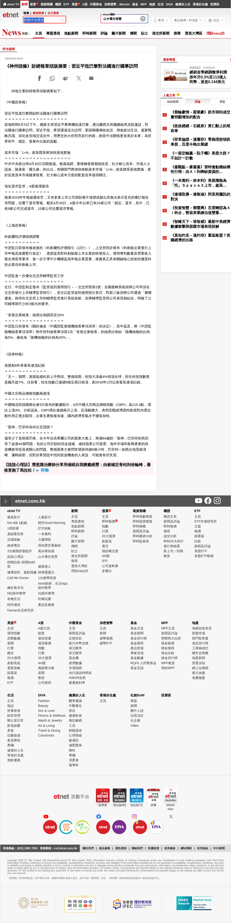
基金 (135, 4)
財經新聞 (172, 101)
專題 (133, 701)
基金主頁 (137, 628)
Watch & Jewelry (50, 720)
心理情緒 (75, 735)
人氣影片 (44, 517)
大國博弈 (44, 539)
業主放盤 (198, 673)
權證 (58, 4)
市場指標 (75, 668)
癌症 (72, 710)
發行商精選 (172, 546)
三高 (72, 725)
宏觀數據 (13, 638)
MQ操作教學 (16, 593)
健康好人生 (182, 4)
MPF (143, 4)
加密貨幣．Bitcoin (117, 4)
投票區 (214, 4)
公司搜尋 (44, 682)
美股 (75, 4)
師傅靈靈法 (46, 572)
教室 (167, 556)
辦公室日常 (15, 720)
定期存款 (75, 638)
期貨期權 (47, 4)
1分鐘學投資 (47, 578)
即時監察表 (141, 541)
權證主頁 (170, 516)
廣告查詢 (120, 848)
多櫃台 (107, 571)
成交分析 (170, 536)
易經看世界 (15, 534)
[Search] (42, 20)
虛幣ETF (106, 643)
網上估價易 (200, 668)
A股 (84, 4)
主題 (197, 526)
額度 (41, 633)
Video (134, 725)
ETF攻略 (44, 528)
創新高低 (13, 663)
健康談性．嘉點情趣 (22, 572)
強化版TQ (136, 805)
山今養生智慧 (112, 19)
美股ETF (200, 551)
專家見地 (137, 653)
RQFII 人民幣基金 (143, 663)
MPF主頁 (168, 628)
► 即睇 (42, 470)
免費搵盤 (198, 678)
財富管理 (13, 715)
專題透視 (53, 33)
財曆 (153, 805)
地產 (152, 4)
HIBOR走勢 (77, 678)
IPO (105, 561)
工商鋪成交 (200, 648)
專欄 (10, 745)
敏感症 (74, 740)
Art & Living (46, 725)
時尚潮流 (13, 605)
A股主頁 (44, 628)
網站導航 (186, 848)
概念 (10, 653)
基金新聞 (137, 633)
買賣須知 (198, 663)
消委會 (74, 760)
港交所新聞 (161, 33)
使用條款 (169, 848)
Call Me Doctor (18, 578)
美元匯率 (75, 653)
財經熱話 (195, 67)
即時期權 (139, 526)
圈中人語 (137, 710)
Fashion (44, 701)
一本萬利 (44, 534)
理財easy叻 (215, 33)
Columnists (46, 735)
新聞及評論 (141, 531)
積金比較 (167, 653)
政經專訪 (13, 545)
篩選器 (199, 536)
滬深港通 (44, 638)
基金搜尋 (137, 643)
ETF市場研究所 (205, 521)
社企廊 (135, 720)
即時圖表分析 (142, 536)
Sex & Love (46, 710)
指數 (105, 526)
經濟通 (102, 805)
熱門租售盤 (200, 638)
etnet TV (13, 4)
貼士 (144, 33)
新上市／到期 (173, 551)
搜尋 (177, 33)
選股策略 (13, 668)
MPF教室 (168, 663)
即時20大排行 (174, 541)
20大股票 (109, 536)
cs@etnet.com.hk (65, 848)
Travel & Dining (49, 730)
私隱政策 (153, 848)
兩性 (72, 750)
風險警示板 (46, 668)
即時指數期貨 (142, 516)
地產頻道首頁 (202, 628)
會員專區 (13, 740)
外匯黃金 (96, 4)
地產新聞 (198, 658)
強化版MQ (119, 805)
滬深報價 (44, 643)
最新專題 (169, 59)
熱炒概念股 (110, 551)
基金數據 (137, 658)
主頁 (38, 33)
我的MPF (168, 668)
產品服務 (104, 848)
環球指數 (13, 633)
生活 (161, 4)
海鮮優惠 (13, 760)
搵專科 (74, 765)
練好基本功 (15, 588)
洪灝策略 (13, 539)
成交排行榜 (200, 643)
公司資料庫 (110, 566)
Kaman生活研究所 (20, 610)
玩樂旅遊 (13, 735)
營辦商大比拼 (171, 638)
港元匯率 (75, 648)
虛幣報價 (106, 638)
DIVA (169, 4)
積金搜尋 (167, 648)
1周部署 (13, 528)
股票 (33, 4)
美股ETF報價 (204, 556)
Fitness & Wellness (52, 715)
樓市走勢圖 (200, 653)
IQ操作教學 (46, 593)
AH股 (106, 556)
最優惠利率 (77, 682)
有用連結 (202, 848)
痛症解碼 (75, 720)
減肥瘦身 (75, 745)
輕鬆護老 (75, 730)
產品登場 (137, 648)
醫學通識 (75, 701)
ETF (66, 4)
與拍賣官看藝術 (49, 545)
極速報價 (38, 13)
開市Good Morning (51, 523)
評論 (104, 33)
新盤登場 (198, 633)
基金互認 (137, 668)
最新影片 (13, 517)
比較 (197, 541)
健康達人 (44, 566)
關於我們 (88, 848)
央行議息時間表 (80, 673)
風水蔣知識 (46, 551)
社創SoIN (137, 695)
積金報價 (167, 643)
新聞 (24, 4)
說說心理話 (15, 556)
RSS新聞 (219, 848)
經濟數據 (75, 663)
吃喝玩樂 (44, 599)
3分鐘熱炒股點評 (19, 551)
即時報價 (109, 521)
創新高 (107, 541)
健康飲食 (75, 715)
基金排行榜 (138, 638)
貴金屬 (74, 658)
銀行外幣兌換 (78, 643)
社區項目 (137, 715)
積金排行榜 (169, 658)
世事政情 (13, 710)
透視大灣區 (193, 33)
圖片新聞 (119, 33)
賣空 (105, 546)
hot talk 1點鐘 (17, 523)
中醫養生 (75, 706)
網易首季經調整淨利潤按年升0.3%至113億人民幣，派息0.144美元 (208, 77)
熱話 (10, 706)
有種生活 (13, 599)
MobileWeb (170, 807)
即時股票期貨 (142, 521)
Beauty (43, 706)
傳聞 (133, 33)
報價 (197, 531)
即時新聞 (89, 33)
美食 (10, 730)
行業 (105, 531)
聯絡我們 (137, 848)
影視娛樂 (13, 725)
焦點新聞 (71, 33)
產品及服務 (46, 605)
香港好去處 (200, 4)
